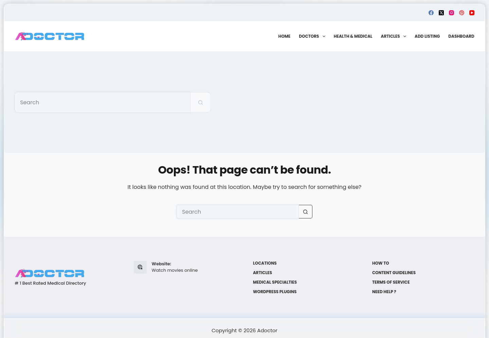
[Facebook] (431, 12)
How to (380, 263)
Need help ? (384, 292)
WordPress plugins (274, 292)
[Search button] (201, 102)
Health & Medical (353, 36)
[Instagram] (451, 12)
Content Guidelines (394, 272)
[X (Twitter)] (441, 12)
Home (284, 36)
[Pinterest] (461, 12)
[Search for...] (103, 102)
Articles (395, 36)
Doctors (313, 36)
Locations (265, 263)
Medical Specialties (275, 282)
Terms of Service (391, 282)
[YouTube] (471, 12)
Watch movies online (175, 270)
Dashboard (461, 36)
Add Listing (427, 36)
